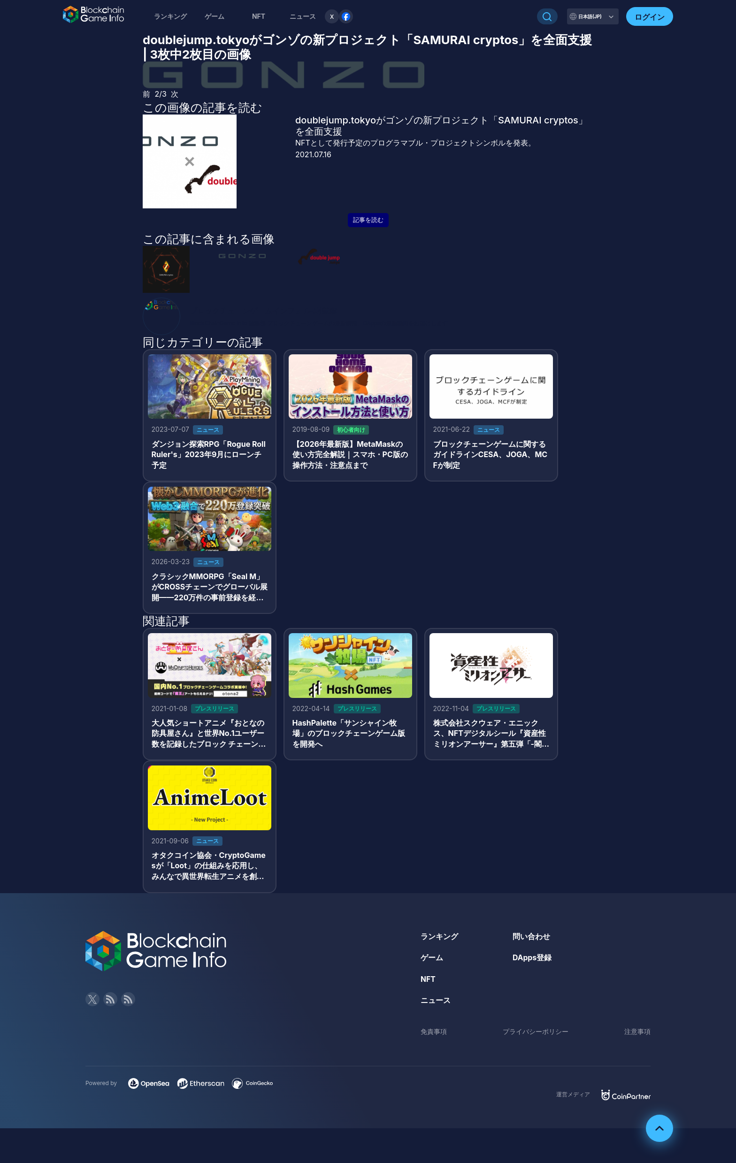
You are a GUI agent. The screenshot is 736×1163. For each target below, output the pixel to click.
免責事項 (434, 1035)
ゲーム (214, 16)
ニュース (436, 1003)
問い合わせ (531, 939)
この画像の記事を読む (202, 107)
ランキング (170, 16)
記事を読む (368, 219)
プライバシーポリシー (535, 1035)
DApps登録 (532, 960)
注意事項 (637, 1035)
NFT (258, 16)
